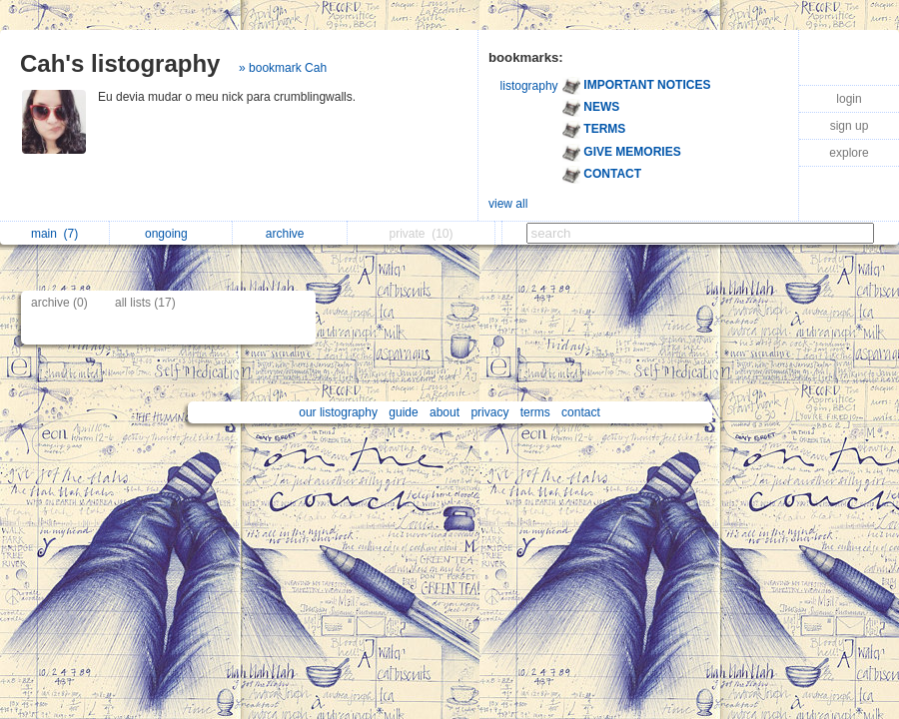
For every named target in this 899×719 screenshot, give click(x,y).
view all (507, 204)
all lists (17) (145, 303)
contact (580, 412)
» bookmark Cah (283, 68)
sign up (849, 126)
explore (848, 153)
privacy (489, 412)
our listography (338, 412)
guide (403, 412)
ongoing (171, 234)
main (54, 234)
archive (290, 234)
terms (535, 412)
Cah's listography (120, 63)
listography (529, 86)
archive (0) (59, 303)
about (444, 412)
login (848, 99)
